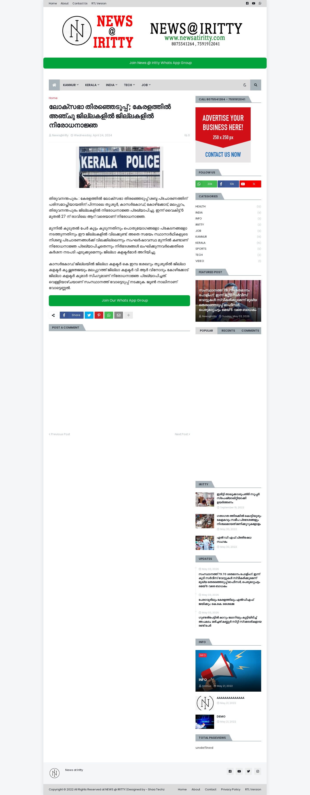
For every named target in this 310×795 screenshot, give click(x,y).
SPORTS (228, 249)
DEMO (221, 717)
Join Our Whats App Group (120, 300)
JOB (228, 231)
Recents (228, 331)
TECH (228, 255)
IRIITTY (228, 225)
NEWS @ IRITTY (115, 789)
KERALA (228, 243)
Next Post (181, 434)
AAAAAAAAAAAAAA (230, 698)
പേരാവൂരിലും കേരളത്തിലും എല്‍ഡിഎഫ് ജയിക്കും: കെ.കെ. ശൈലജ (226, 602)
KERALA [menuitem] (91, 85)
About (65, 3)
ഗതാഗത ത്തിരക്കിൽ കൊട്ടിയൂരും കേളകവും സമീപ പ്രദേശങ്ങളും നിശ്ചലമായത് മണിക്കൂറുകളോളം (239, 520)
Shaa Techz (156, 789)
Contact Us (80, 3)
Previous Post (60, 434)
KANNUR (228, 237)
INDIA (228, 212)
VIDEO (228, 261)
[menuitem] (54, 85)
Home (53, 3)
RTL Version (99, 3)
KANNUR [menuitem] (69, 85)
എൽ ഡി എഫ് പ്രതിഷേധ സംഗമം (234, 540)
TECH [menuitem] (128, 85)
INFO (228, 218)
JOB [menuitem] (144, 85)
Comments (250, 331)
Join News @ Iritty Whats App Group (156, 62)
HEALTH (228, 206)
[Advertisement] (228, 409)
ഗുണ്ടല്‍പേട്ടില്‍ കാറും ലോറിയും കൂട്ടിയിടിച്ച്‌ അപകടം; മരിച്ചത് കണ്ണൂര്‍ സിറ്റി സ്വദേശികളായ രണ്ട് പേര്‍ (230, 621)
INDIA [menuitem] (110, 85)
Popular (206, 331)
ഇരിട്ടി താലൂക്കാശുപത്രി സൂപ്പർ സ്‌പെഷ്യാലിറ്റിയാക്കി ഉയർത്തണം (238, 498)
